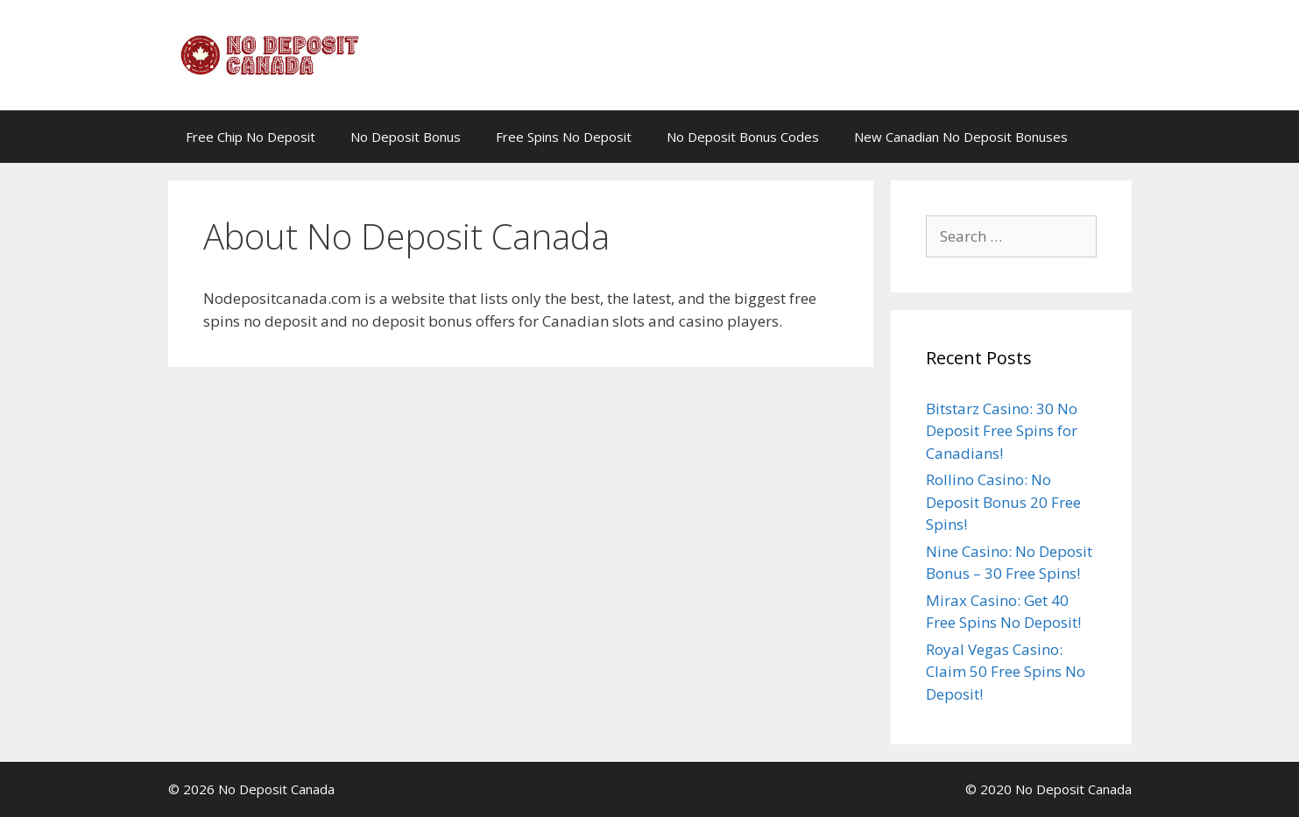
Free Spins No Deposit (564, 136)
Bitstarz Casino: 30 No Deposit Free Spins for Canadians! (1001, 430)
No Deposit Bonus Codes (743, 136)
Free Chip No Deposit (250, 136)
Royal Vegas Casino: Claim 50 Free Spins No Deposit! (1005, 671)
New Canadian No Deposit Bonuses (961, 136)
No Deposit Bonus (405, 136)
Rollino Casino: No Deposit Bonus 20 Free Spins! (1003, 501)
